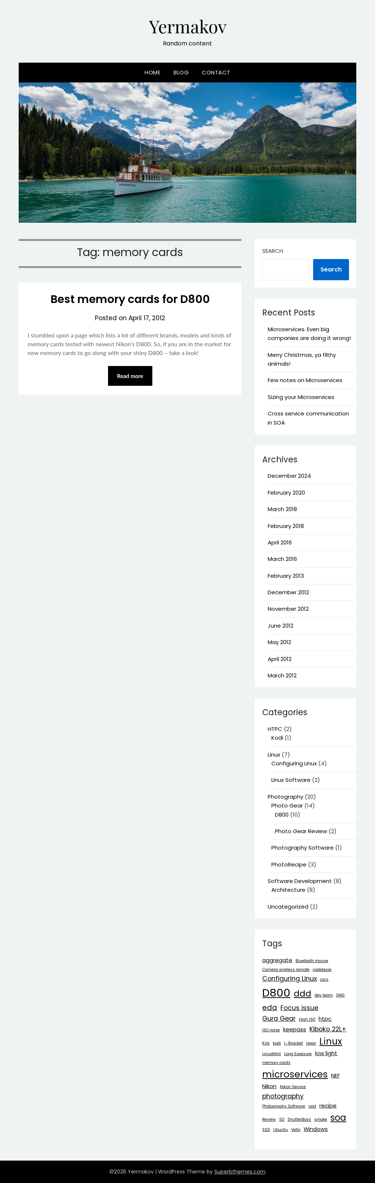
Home (152, 72)
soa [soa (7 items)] (338, 1117)
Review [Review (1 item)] (269, 1119)
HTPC (275, 729)
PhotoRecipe (289, 864)
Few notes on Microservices (305, 380)
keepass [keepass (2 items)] (294, 1029)
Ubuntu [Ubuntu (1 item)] (280, 1129)
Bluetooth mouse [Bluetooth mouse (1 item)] (312, 961)
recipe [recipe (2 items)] (328, 1105)
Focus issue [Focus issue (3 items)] (299, 1007)
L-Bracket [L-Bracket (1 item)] (293, 1043)
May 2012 (279, 642)
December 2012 (288, 592)
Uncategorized (288, 906)
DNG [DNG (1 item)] (340, 995)
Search (272, 251)
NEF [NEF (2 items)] (335, 1075)
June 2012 (280, 625)
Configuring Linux (294, 763)
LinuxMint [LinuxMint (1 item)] (271, 1054)
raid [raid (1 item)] (312, 1106)
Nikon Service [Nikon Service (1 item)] (293, 1087)
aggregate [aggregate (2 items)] (277, 960)
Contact (216, 72)
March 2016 (282, 559)
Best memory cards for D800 (130, 299)
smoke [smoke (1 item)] (320, 1119)
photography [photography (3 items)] (283, 1096)
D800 (282, 814)
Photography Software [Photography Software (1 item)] (283, 1106)
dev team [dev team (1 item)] (324, 995)
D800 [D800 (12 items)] (276, 992)
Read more (130, 376)
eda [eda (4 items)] (269, 1007)
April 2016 (280, 542)
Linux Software (291, 780)
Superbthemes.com (240, 1171)
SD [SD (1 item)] (281, 1119)
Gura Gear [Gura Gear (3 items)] (279, 1018)
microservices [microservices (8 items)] (295, 1074)
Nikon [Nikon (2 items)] (269, 1086)
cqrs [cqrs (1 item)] (324, 979)
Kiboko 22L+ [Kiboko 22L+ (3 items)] (327, 1029)
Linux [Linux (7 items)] (330, 1041)
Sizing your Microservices (301, 397)
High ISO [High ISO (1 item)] (307, 1019)
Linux (274, 754)
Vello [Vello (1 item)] (295, 1129)
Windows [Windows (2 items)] (316, 1129)
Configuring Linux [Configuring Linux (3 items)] (289, 978)
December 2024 (289, 476)
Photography (285, 797)
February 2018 (286, 526)
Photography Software (302, 847)
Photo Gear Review (301, 831)
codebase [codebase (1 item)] (322, 969)
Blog (181, 72)
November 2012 (288, 609)
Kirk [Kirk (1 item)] (266, 1043)
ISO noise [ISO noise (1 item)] (271, 1030)
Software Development (300, 881)
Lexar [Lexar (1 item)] (311, 1043)
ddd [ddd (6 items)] (302, 993)
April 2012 (280, 659)
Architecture (288, 890)
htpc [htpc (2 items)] (325, 1019)
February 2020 (286, 492)
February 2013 (286, 576)
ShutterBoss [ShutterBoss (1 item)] (299, 1119)
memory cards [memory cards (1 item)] (276, 1062)
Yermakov (187, 26)
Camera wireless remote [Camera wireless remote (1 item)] (285, 969)
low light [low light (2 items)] (326, 1053)
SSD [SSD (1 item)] (266, 1129)
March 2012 (282, 675)
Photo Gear (287, 805)
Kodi (277, 738)
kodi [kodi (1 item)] (277, 1043)
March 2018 (282, 509)
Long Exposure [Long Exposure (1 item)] (298, 1054)
